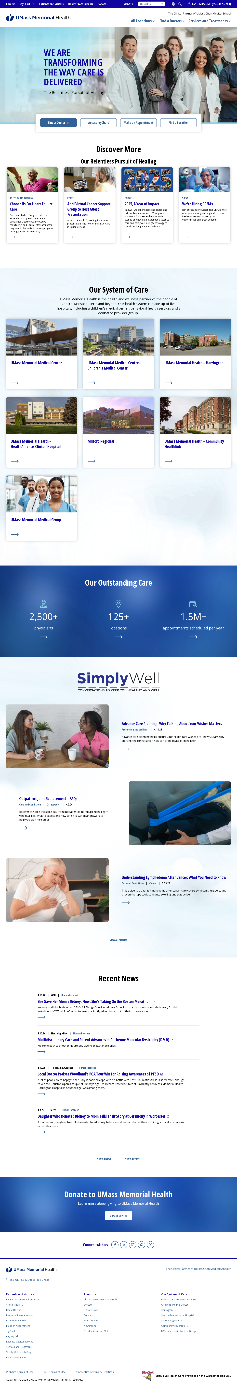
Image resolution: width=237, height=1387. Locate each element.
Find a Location (178, 122)
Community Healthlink (173, 1325)
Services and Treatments (208, 21)
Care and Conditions (30, 804)
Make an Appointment (138, 122)
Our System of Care (174, 1294)
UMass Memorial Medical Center (178, 1299)
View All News (103, 1159)
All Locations (141, 21)
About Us (90, 1294)
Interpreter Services (16, 1320)
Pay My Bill (12, 1336)
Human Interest (69, 995)
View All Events (132, 1159)
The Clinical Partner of (197, 1269)
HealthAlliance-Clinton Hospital (177, 1315)
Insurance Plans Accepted (19, 1315)
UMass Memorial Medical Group (178, 1331)
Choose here (151, 3)
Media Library (91, 1320)
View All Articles (118, 940)
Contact (88, 1304)
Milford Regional (170, 1320)
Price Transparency (16, 1357)
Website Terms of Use (20, 1372)
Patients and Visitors (51, 4)
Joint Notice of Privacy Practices (94, 1372)
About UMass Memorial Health (100, 1299)
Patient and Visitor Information (22, 1299)
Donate (102, 4)
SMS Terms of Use (54, 1372)
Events (87, 1315)
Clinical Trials (13, 1304)
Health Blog (18, 1352)
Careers (10, 4)
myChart (25, 4)
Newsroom (90, 1325)
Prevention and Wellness (135, 729)
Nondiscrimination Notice (97, 1331)
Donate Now (116, 1216)
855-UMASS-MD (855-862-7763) (211, 4)
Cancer (153, 883)
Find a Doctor (170, 21)
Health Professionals (80, 4)
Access (98, 122)
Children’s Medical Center (174, 1304)
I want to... (128, 4)
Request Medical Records (19, 1341)
